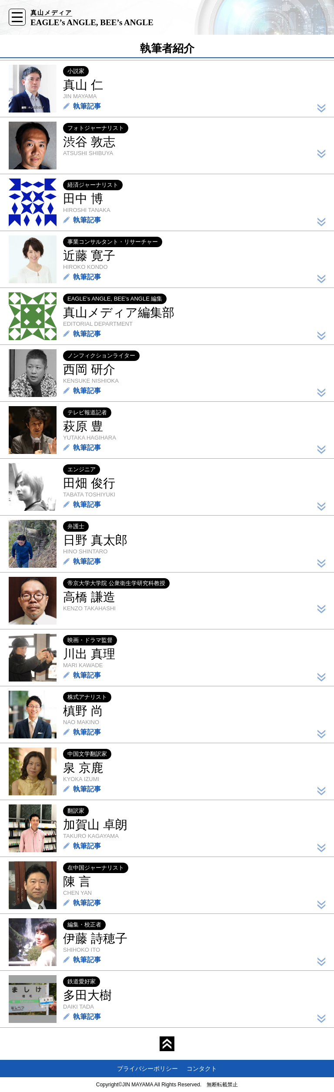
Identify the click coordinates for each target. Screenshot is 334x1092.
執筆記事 (87, 106)
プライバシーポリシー (147, 1068)
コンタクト (202, 1068)
